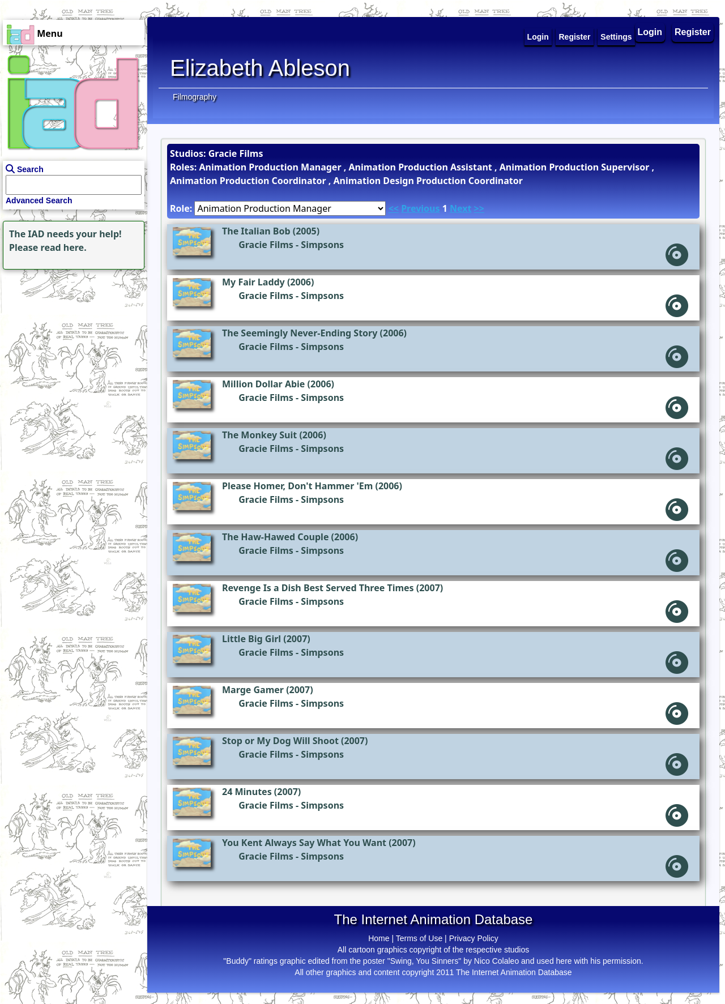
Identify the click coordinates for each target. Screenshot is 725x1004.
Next (460, 208)
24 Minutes (247, 791)
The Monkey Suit (259, 435)
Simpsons (322, 244)
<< (394, 208)
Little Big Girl (251, 639)
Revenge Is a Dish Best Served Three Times (318, 588)
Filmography (194, 96)
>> (479, 208)
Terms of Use (419, 938)
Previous (420, 208)
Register (693, 32)
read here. (64, 247)
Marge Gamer (253, 689)
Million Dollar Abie (263, 384)
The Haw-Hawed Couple (275, 537)
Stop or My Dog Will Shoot (280, 740)
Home (378, 938)
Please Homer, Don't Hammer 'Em (297, 486)
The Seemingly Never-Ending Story (299, 333)
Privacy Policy (473, 938)
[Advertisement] (71, 343)
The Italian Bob (256, 231)
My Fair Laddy (253, 282)
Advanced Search (39, 200)
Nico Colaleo (496, 960)
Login (650, 32)
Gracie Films (265, 244)
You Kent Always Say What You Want (304, 842)
